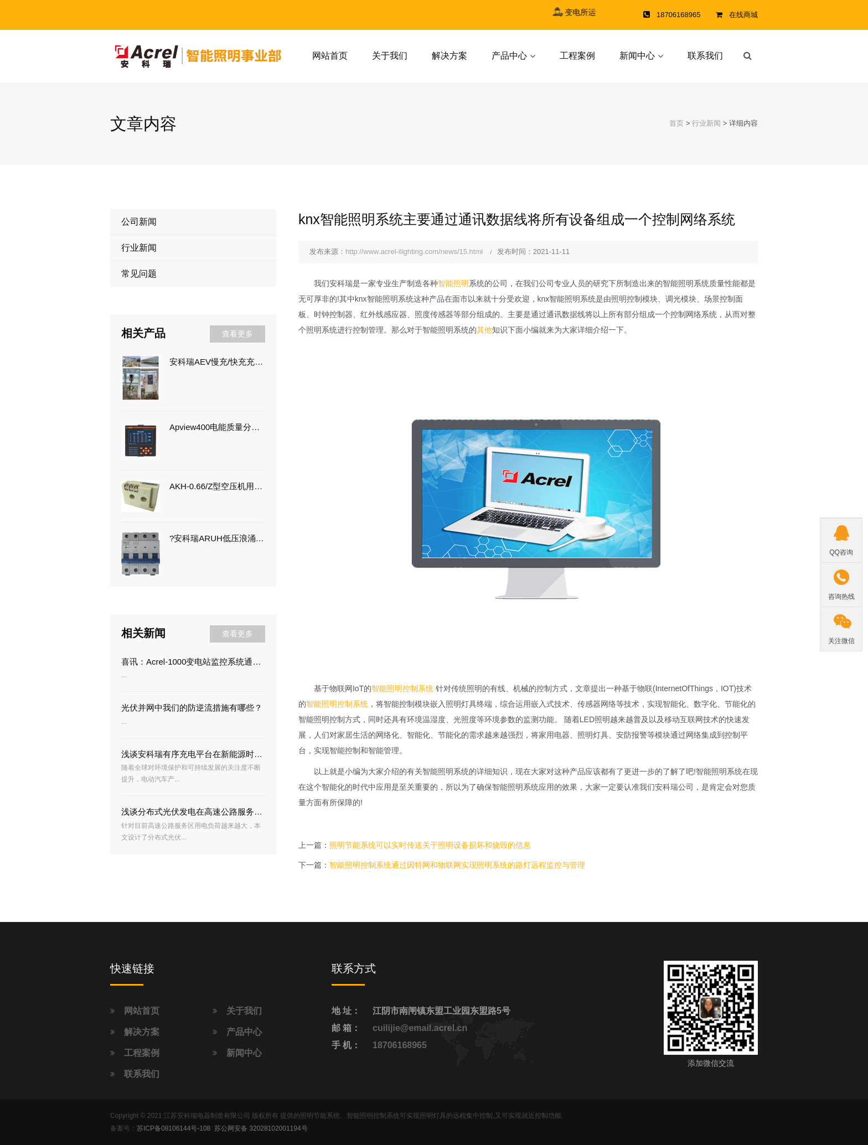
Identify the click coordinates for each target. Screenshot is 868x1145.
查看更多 (237, 333)
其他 (484, 329)
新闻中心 (637, 55)
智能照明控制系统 (402, 688)
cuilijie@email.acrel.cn (420, 1028)
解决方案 (449, 55)
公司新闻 (139, 221)
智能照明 (453, 283)
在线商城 (743, 15)
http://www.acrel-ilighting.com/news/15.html (414, 251)
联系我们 (705, 55)
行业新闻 (706, 123)
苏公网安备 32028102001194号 (261, 1128)
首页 (676, 123)
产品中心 (509, 55)
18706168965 (400, 1045)
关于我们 (389, 55)
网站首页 (330, 55)
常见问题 (139, 273)
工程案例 (577, 55)
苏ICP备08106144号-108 (173, 1128)
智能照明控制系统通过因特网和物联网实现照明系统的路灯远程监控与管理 (457, 865)
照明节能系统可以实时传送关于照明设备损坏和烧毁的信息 (430, 845)
